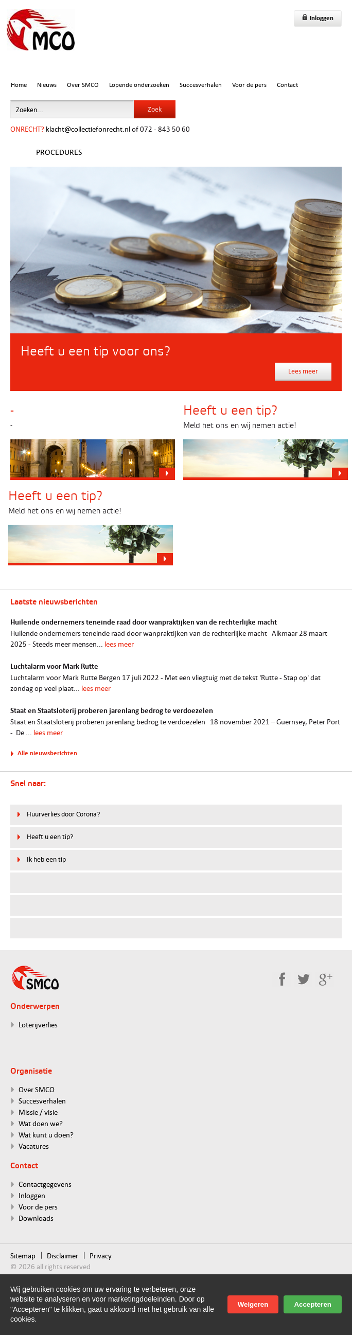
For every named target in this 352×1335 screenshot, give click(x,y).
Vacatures (34, 1146)
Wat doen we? (41, 1123)
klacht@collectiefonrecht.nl (88, 128)
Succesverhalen (201, 84)
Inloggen (317, 18)
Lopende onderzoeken (139, 84)
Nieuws (47, 84)
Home (19, 84)
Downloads (36, 1218)
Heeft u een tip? (50, 836)
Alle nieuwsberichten (47, 753)
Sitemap (23, 1255)
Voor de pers (249, 84)
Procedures (59, 151)
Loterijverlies (38, 1024)
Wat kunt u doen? (46, 1134)
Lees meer (303, 371)
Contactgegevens (45, 1184)
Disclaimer (62, 1255)
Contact (287, 84)
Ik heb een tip (46, 859)
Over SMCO (83, 84)
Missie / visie (38, 1112)
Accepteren (312, 1304)
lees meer (119, 643)
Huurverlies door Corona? (63, 814)
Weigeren (253, 1304)
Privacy (101, 1255)
